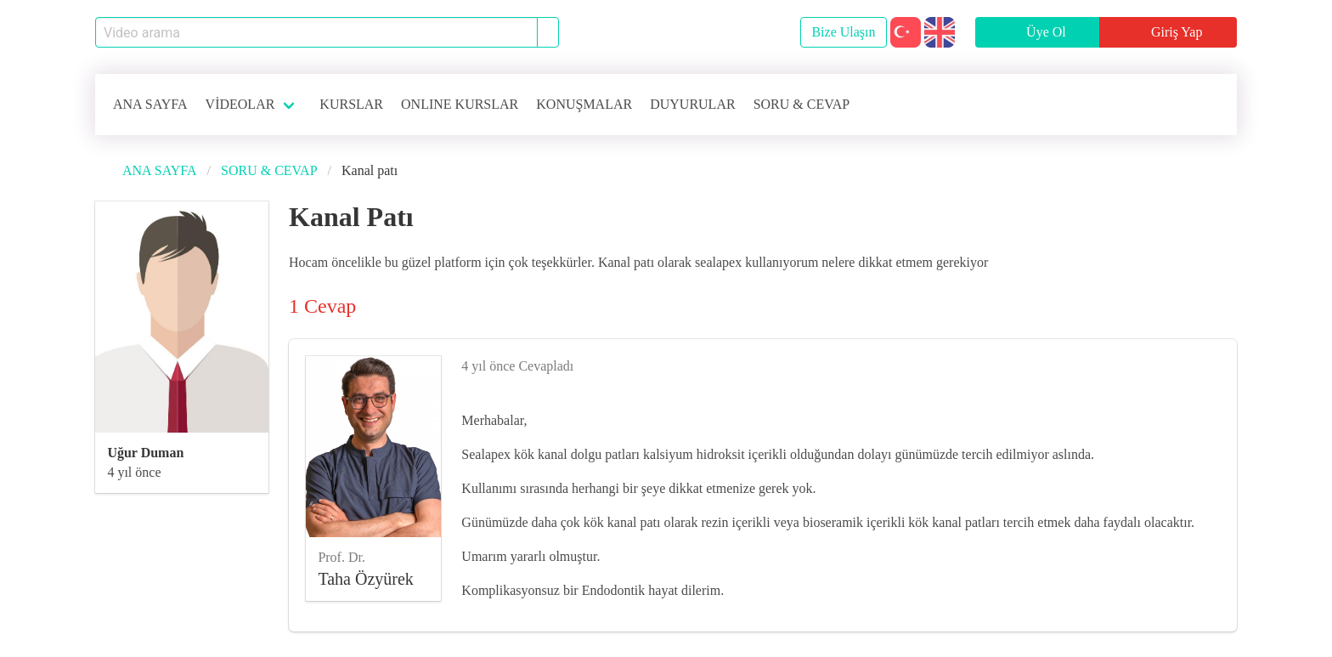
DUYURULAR (692, 104)
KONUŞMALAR (584, 104)
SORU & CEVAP (801, 104)
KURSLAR (351, 104)
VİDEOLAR (240, 104)
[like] (1213, 363)
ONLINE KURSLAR (459, 104)
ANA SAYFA (150, 104)
